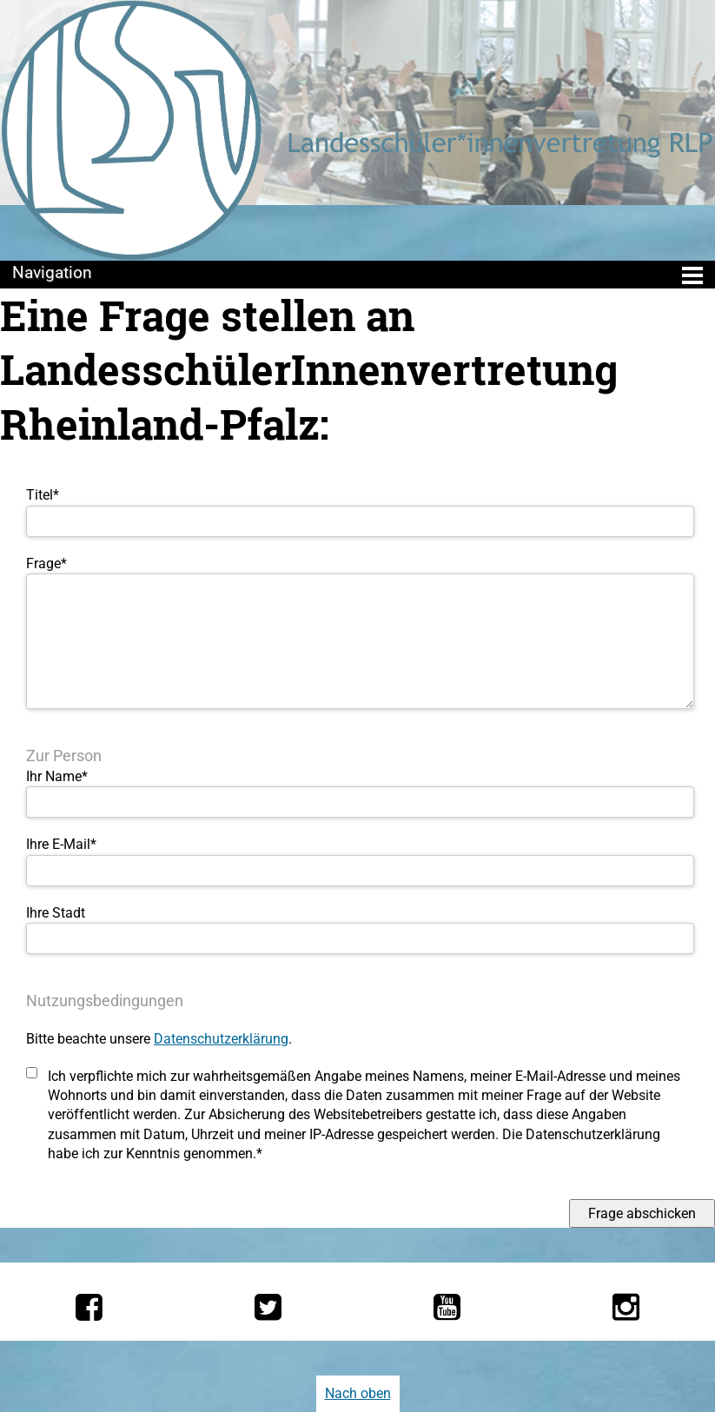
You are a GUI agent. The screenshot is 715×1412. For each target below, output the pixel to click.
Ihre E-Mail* (61, 844)
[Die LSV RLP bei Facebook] (89, 1306)
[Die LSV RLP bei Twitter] (268, 1306)
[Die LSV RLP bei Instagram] (625, 1306)
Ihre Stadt (55, 913)
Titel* (42, 495)
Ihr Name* (57, 776)
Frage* (46, 563)
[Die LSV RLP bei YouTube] (447, 1306)
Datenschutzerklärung (221, 1039)
